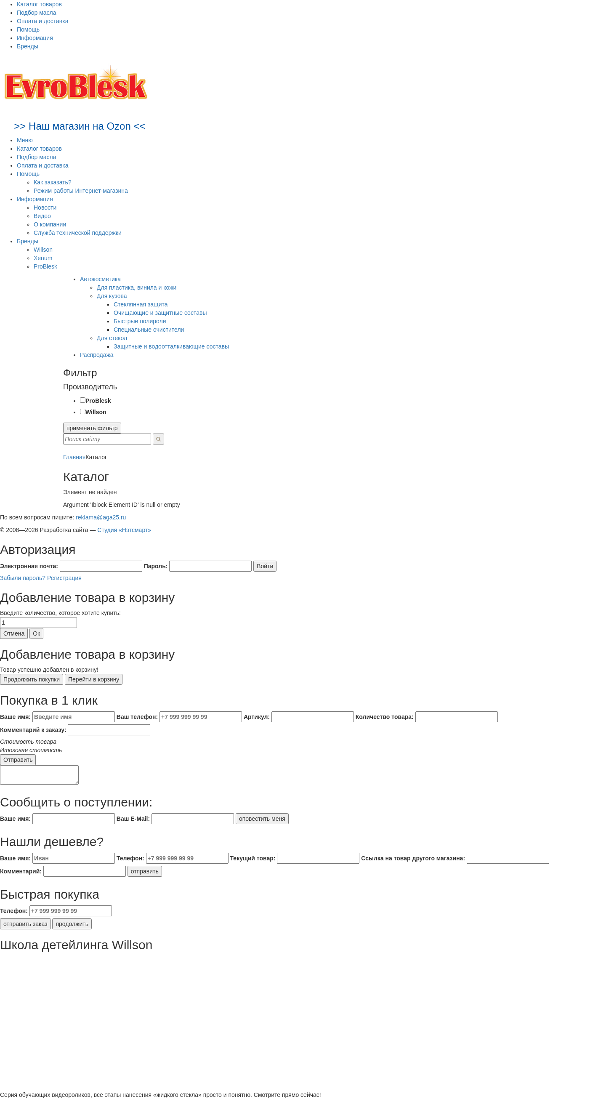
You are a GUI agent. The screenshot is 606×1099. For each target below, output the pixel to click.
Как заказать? (53, 182)
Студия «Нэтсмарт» (124, 530)
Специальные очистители (149, 329)
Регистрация (64, 578)
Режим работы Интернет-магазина (81, 190)
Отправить (17, 759)
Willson (43, 249)
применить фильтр (92, 428)
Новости (45, 207)
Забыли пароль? (22, 578)
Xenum (43, 258)
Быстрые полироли (140, 321)
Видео (42, 216)
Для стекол (112, 338)
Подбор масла (36, 12)
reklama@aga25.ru (101, 517)
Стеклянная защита (141, 304)
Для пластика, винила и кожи (136, 287)
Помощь (28, 29)
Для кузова (112, 296)
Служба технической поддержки (78, 232)
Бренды (27, 46)
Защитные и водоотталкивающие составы (171, 346)
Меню (25, 140)
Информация (35, 38)
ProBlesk (45, 266)
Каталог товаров (39, 4)
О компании (50, 224)
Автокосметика (100, 279)
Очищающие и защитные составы (160, 312)
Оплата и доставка (42, 21)
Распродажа (97, 354)
